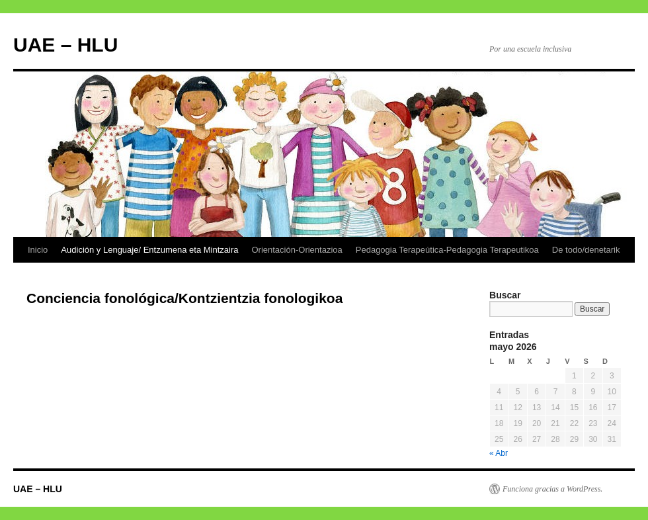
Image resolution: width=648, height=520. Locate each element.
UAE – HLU (65, 45)
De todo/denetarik (586, 250)
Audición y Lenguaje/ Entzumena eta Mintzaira (149, 250)
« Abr (498, 453)
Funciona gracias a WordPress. (552, 489)
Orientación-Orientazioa (296, 250)
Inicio (38, 250)
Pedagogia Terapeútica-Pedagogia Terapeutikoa (447, 250)
